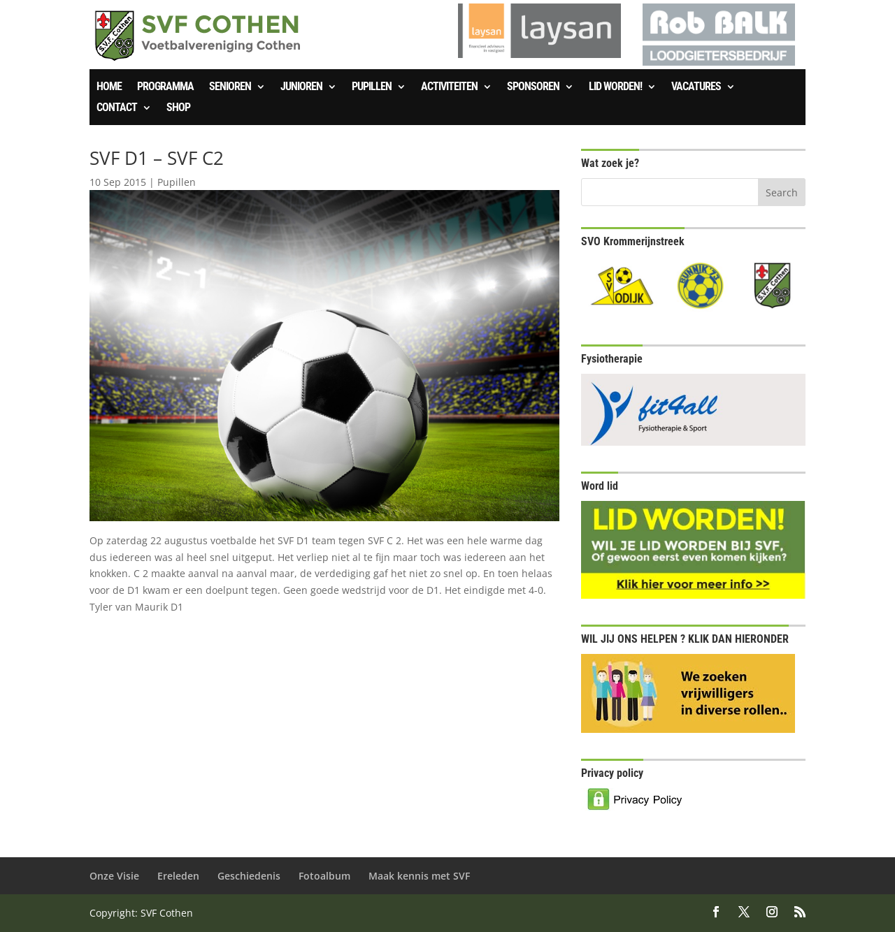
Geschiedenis (248, 875)
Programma (165, 87)
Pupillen (372, 87)
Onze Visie (114, 875)
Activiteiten (449, 87)
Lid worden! (615, 87)
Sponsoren (533, 87)
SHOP (178, 108)
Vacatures (696, 87)
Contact (116, 108)
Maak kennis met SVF (419, 875)
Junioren (301, 87)
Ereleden (178, 875)
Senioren (230, 87)
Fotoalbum (324, 875)
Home (109, 87)
